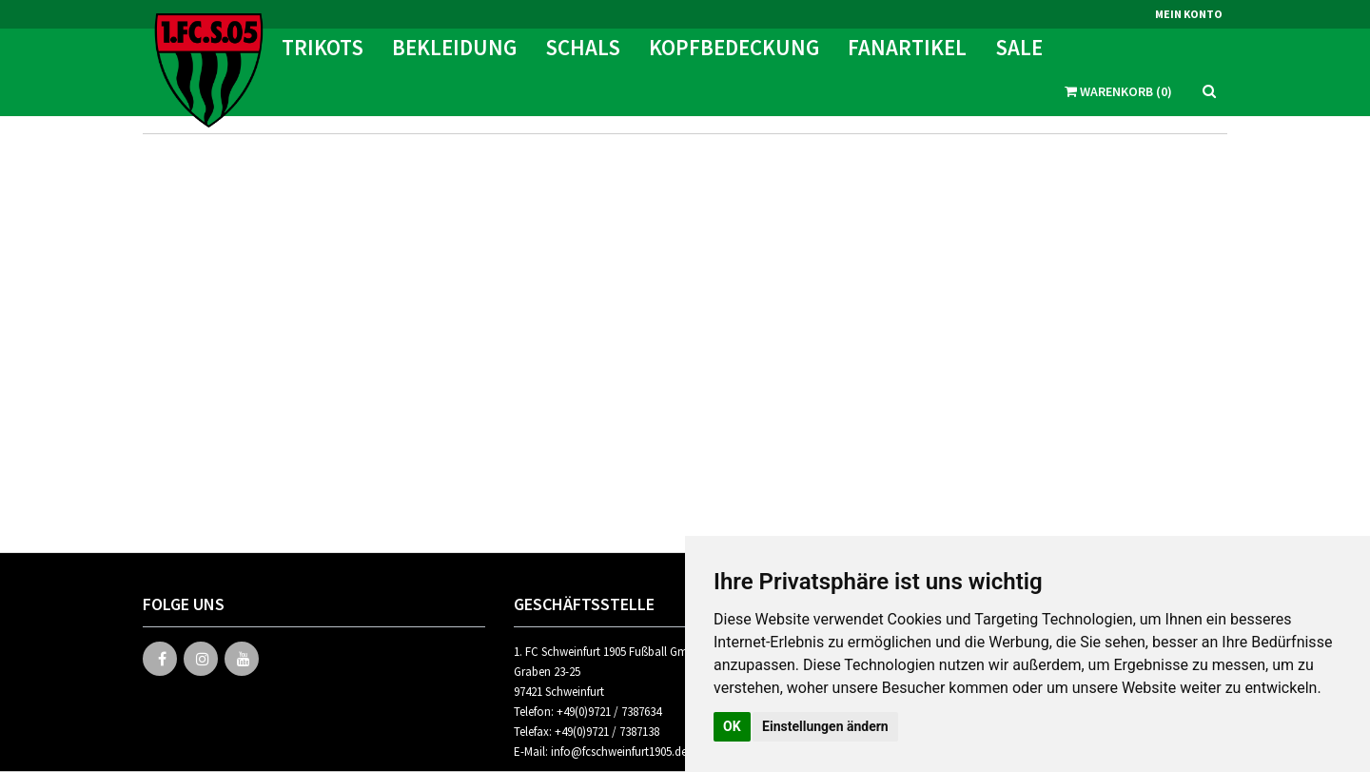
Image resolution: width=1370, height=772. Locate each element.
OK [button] (732, 726)
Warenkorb (1118, 52)
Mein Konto (1189, 14)
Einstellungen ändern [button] (825, 726)
